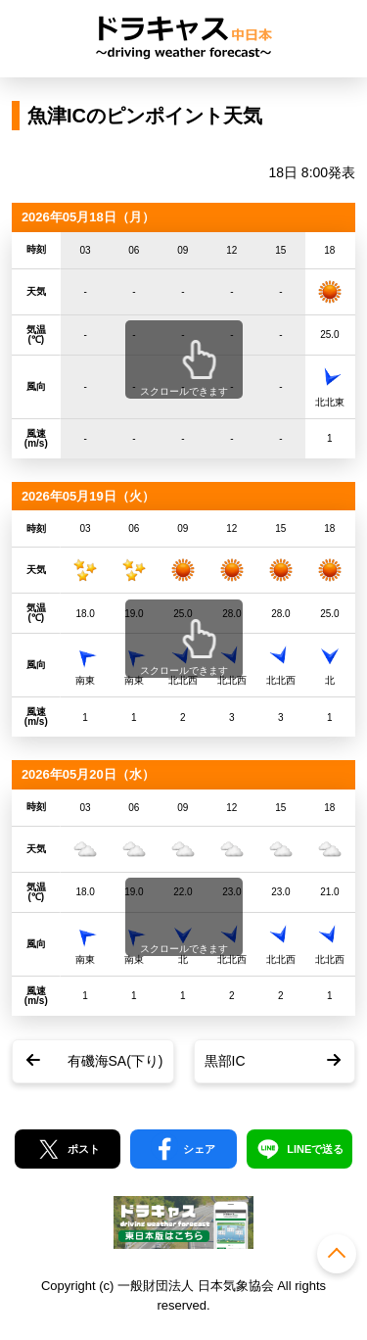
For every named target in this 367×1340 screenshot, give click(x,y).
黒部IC (225, 1061)
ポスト (84, 1149)
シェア (199, 1149)
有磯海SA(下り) (115, 1061)
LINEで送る (315, 1149)
